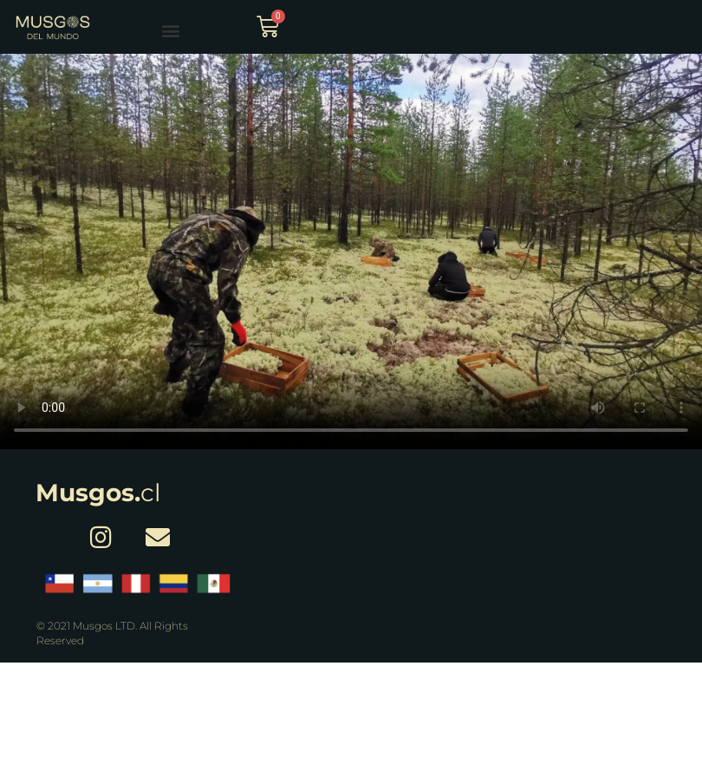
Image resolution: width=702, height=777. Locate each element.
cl (98, 492)
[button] (170, 30)
